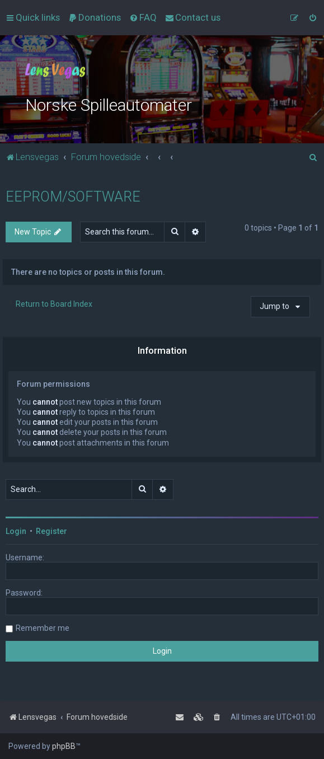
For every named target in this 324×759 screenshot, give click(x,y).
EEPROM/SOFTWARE (73, 197)
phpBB (64, 746)
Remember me (42, 628)
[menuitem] (94, 17)
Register (51, 531)
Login (16, 531)
